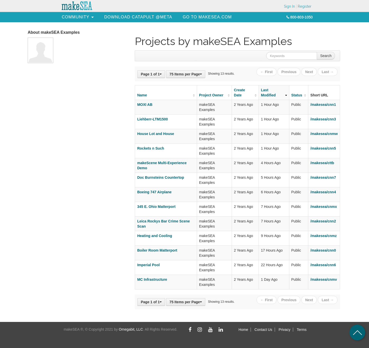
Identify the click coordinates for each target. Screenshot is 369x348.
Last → (328, 72)
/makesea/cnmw (324, 134)
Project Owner (211, 95)
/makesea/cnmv (323, 279)
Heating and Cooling (154, 236)
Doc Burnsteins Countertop (160, 177)
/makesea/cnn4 (323, 192)
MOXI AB (144, 105)
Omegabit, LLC (131, 329)
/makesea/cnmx (323, 207)
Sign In (289, 6)
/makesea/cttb (322, 163)
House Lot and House (155, 134)
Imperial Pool (148, 265)
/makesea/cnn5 (323, 148)
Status (296, 95)
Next (309, 72)
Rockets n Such (150, 148)
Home (243, 330)
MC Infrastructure (152, 279)
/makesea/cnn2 (323, 221)
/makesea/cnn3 (323, 119)
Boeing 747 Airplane (154, 192)
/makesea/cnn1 (323, 105)
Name (142, 95)
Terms (301, 330)
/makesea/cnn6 (323, 265)
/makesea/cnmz (323, 236)
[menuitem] (75, 17)
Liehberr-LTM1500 (152, 119)
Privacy (284, 330)
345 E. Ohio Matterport (156, 207)
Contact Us (263, 330)
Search (325, 56)
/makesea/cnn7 (323, 177)
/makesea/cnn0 (323, 250)
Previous (288, 72)
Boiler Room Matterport (157, 250)
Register (304, 6)
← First (266, 72)
